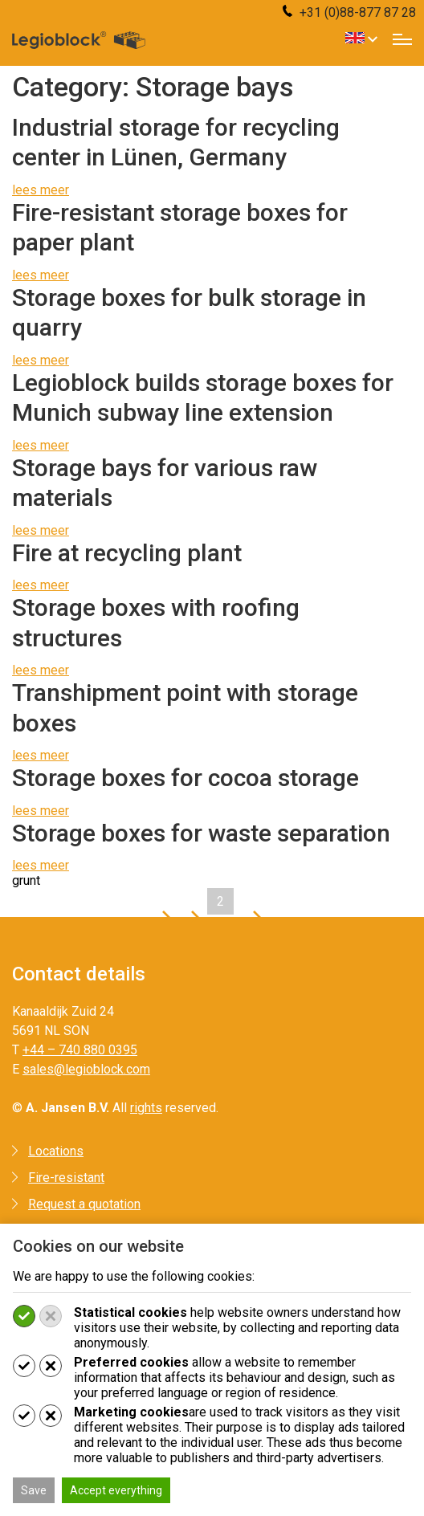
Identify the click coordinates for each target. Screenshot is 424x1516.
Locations (56, 1151)
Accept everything (116, 1490)
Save (34, 1490)
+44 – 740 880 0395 (79, 1050)
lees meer (40, 190)
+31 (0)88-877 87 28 (349, 12)
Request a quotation (84, 1204)
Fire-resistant (66, 1177)
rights (146, 1107)
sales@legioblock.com (86, 1069)
